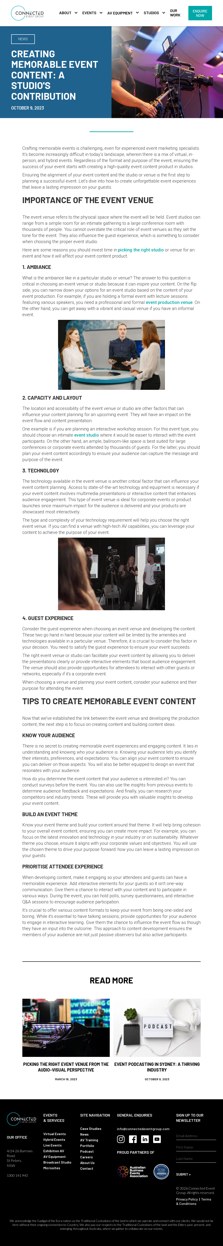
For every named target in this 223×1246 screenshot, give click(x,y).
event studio (86, 435)
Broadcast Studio (57, 1162)
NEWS (23, 39)
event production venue (169, 302)
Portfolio (87, 1145)
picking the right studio (141, 250)
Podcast (87, 1151)
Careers (86, 1157)
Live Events (52, 1145)
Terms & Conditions (193, 1201)
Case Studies (90, 1128)
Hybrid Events (54, 1139)
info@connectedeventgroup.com (143, 1129)
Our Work (175, 12)
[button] (66, 13)
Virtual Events (54, 1134)
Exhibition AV (53, 1151)
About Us (87, 1163)
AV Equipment (120, 12)
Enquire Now (200, 13)
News (84, 1134)
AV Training (89, 1140)
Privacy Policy (187, 1199)
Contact (86, 1168)
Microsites (51, 1168)
